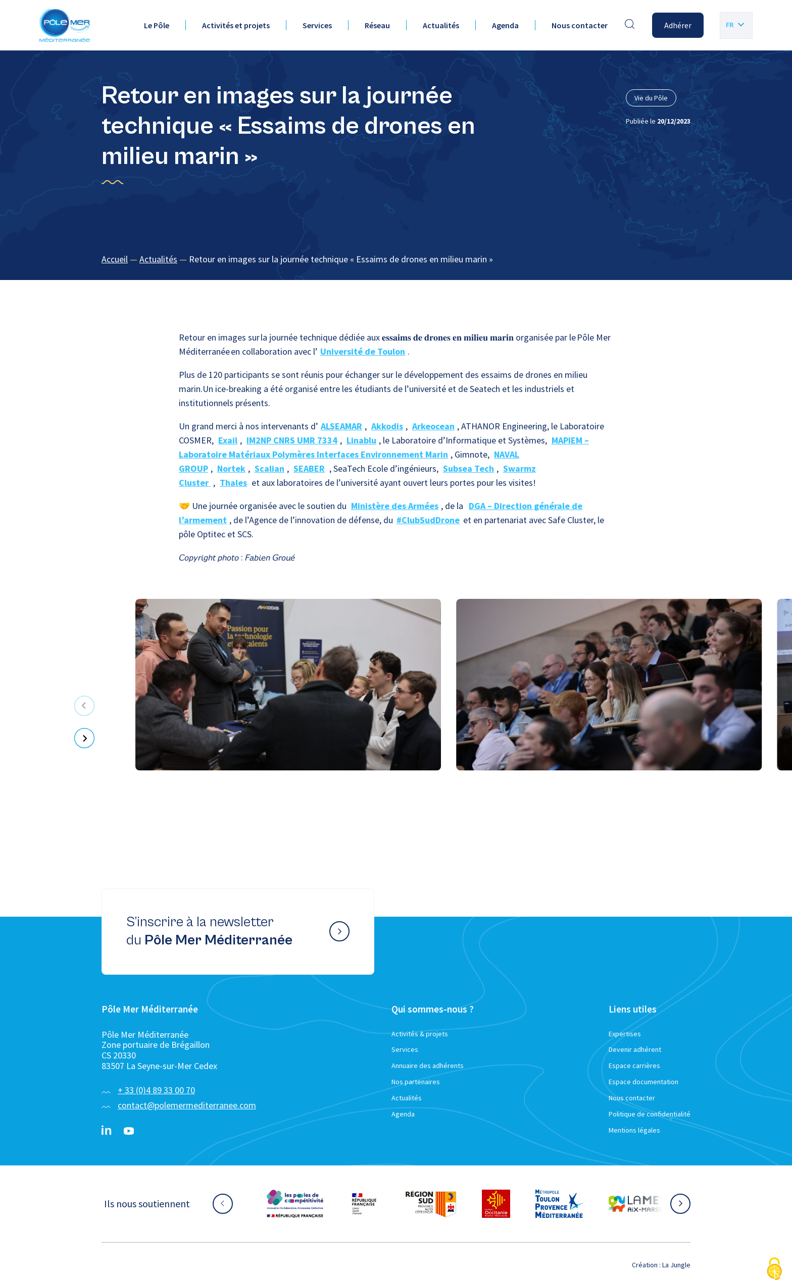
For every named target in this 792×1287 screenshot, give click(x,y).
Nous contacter (580, 25)
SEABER (309, 468)
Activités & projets (419, 1033)
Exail (227, 440)
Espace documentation (643, 1081)
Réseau (377, 25)
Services (317, 25)
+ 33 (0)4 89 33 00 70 (156, 1090)
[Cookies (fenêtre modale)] (774, 1269)
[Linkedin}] (107, 1131)
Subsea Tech (468, 468)
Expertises (625, 1033)
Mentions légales (634, 1130)
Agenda (505, 25)
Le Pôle (156, 25)
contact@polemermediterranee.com (187, 1105)
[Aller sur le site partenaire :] (295, 1204)
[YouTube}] (129, 1131)
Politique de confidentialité (649, 1113)
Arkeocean (433, 426)
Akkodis (387, 426)
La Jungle (676, 1264)
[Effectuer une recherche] (630, 25)
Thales (233, 482)
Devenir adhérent (635, 1049)
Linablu (361, 440)
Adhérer (677, 25)
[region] (396, 259)
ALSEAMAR (341, 426)
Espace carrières (634, 1065)
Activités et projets (236, 25)
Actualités (441, 25)
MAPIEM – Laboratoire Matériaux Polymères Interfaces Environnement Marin (384, 447)
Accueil (115, 259)
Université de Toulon (362, 351)
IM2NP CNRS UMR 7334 (291, 440)
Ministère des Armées (394, 506)
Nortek (231, 468)
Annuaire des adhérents (427, 1065)
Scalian (269, 468)
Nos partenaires (415, 1081)
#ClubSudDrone (428, 520)
